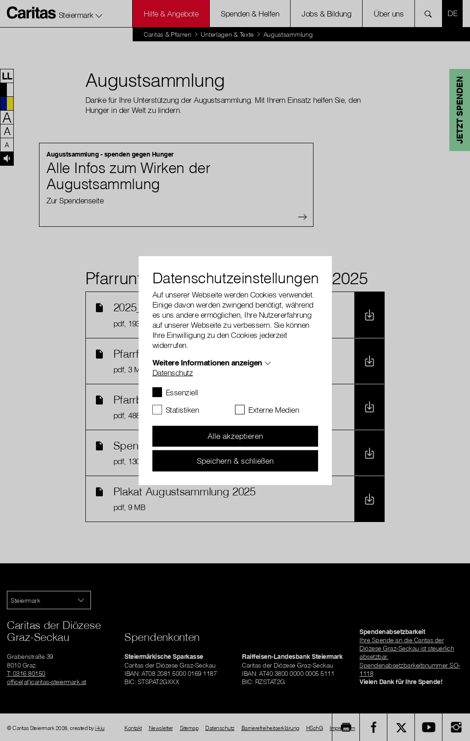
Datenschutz (172, 372)
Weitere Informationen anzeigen (207, 362)
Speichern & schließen (235, 460)
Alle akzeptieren (235, 436)
